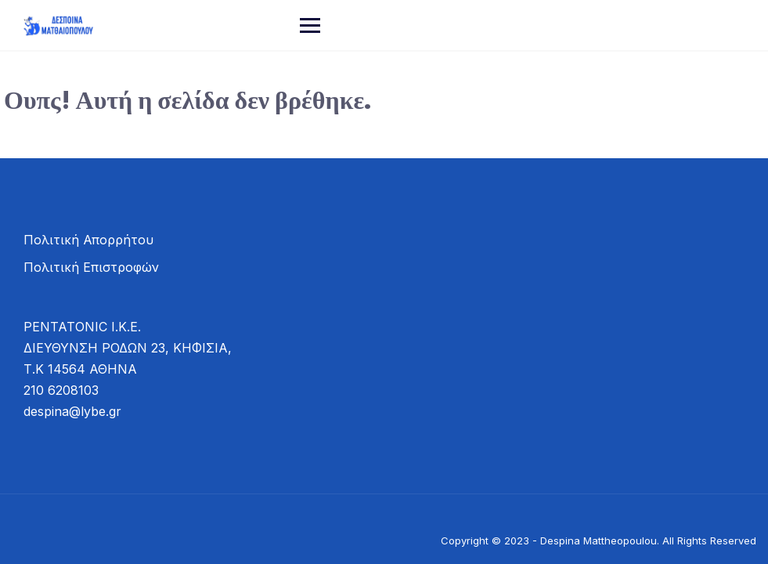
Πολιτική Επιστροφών (91, 267)
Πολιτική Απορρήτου (88, 240)
